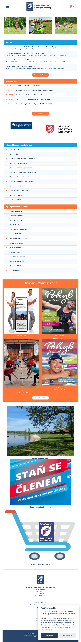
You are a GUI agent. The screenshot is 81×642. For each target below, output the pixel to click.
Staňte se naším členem (39, 507)
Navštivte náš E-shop (39, 564)
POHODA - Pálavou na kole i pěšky (28, 85)
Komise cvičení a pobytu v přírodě (22, 181)
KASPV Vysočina (15, 225)
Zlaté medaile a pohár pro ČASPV (17, 60)
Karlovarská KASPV (16, 220)
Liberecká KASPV (16, 234)
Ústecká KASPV (15, 266)
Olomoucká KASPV (16, 243)
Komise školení (15, 154)
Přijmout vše (49, 635)
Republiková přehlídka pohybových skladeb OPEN (34, 104)
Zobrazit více (40, 75)
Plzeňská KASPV (15, 252)
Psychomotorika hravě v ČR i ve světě (29, 95)
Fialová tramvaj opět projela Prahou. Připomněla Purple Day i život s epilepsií (33, 47)
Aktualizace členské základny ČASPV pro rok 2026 (23, 66)
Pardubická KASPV (16, 247)
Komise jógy (14, 149)
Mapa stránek (30, 633)
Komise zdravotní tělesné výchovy (22, 158)
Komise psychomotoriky (19, 163)
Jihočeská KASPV (16, 211)
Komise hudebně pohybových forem (23, 172)
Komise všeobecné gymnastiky (21, 168)
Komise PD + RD (15, 186)
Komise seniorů (15, 199)
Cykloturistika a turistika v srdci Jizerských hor (33, 99)
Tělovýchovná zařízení (39, 458)
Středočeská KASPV (17, 261)
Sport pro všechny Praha (18, 257)
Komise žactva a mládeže (19, 190)
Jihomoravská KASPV (17, 215)
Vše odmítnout (67, 635)
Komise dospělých (16, 195)
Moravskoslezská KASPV (18, 238)
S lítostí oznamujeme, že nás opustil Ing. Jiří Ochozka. (24, 53)
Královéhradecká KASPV (18, 229)
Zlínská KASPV (15, 270)
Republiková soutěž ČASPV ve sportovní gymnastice (35, 90)
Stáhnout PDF (60, 338)
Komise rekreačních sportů (20, 177)
